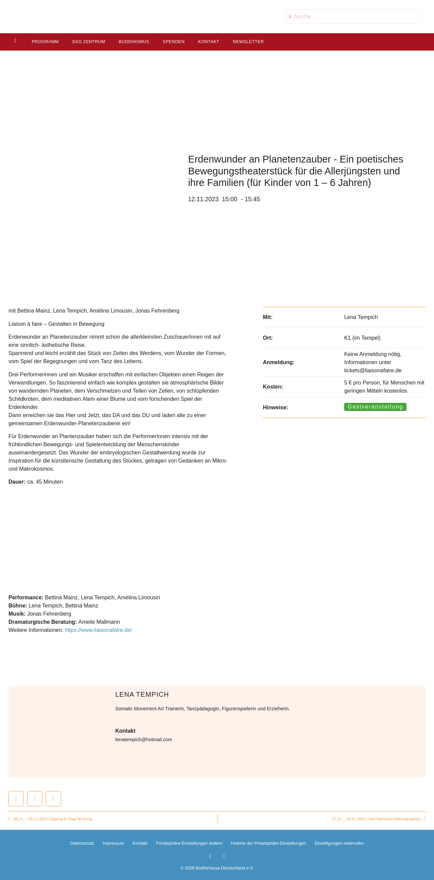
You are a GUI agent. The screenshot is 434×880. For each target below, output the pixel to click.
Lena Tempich (142, 694)
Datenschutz (82, 843)
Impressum (113, 843)
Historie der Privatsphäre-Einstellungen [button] (268, 843)
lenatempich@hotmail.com (143, 739)
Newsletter (247, 41)
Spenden (173, 41)
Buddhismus (133, 41)
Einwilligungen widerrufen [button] (339, 843)
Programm (44, 41)
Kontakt (208, 41)
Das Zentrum (88, 41)
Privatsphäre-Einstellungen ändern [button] (189, 843)
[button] (16, 798)
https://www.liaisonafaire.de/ (98, 630)
